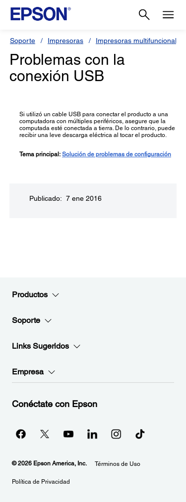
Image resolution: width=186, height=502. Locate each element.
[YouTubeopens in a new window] (68, 434)
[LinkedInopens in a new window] (92, 434)
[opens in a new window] (140, 434)
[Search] (144, 15)
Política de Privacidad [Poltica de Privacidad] (41, 481)
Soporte (22, 41)
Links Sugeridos (46, 346)
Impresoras (65, 41)
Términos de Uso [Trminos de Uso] (117, 463)
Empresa (34, 371)
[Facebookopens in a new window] (21, 434)
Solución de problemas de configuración (116, 154)
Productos (36, 294)
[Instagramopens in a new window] (116, 434)
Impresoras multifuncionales (140, 41)
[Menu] (168, 15)
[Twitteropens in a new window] (45, 434)
